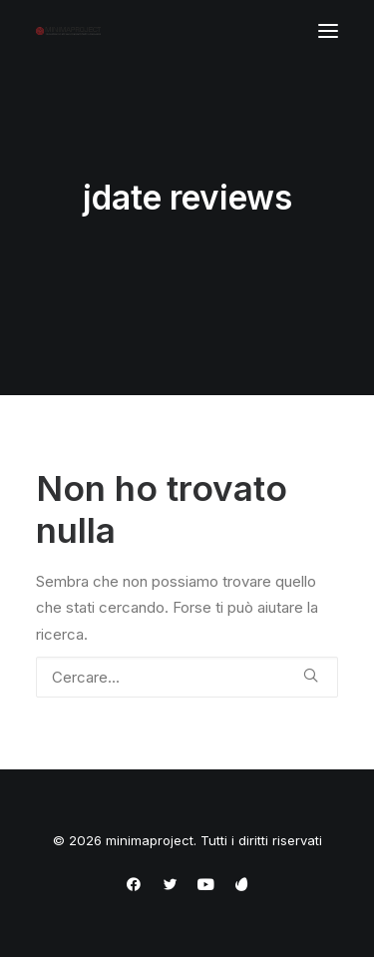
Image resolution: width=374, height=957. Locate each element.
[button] (328, 31)
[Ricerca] (187, 677)
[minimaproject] (68, 31)
